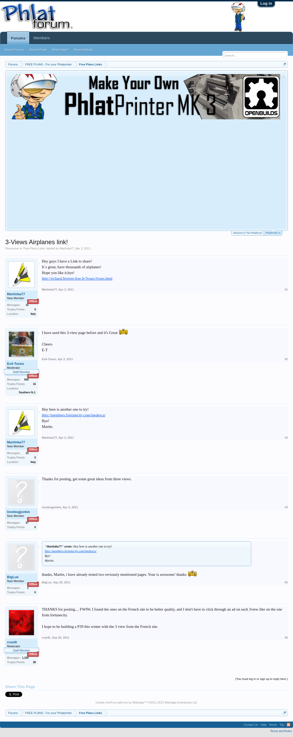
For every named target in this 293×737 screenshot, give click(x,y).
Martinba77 (67, 248)
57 (27, 522)
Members (41, 38)
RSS (288, 725)
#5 (286, 582)
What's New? (60, 49)
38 (34, 662)
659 (26, 379)
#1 (286, 289)
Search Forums (14, 49)
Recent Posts (38, 49)
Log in (266, 3)
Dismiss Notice (283, 77)
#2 (286, 359)
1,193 (25, 657)
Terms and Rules (281, 731)
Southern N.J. (27, 392)
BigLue (13, 577)
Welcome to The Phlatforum (247, 233)
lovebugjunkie (18, 512)
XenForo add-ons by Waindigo (125, 702)
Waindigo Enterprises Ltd (181, 702)
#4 (286, 507)
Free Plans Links (34, 248)
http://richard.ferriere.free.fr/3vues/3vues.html (77, 278)
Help (264, 724)
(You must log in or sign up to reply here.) (261, 678)
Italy (33, 313)
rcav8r (12, 642)
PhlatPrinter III (273, 232)
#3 (286, 437)
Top (281, 724)
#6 (286, 637)
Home (273, 724)
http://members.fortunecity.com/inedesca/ (73, 415)
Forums (18, 38)
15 (27, 305)
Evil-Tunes (15, 364)
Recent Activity (83, 49)
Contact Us (251, 724)
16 (34, 384)
